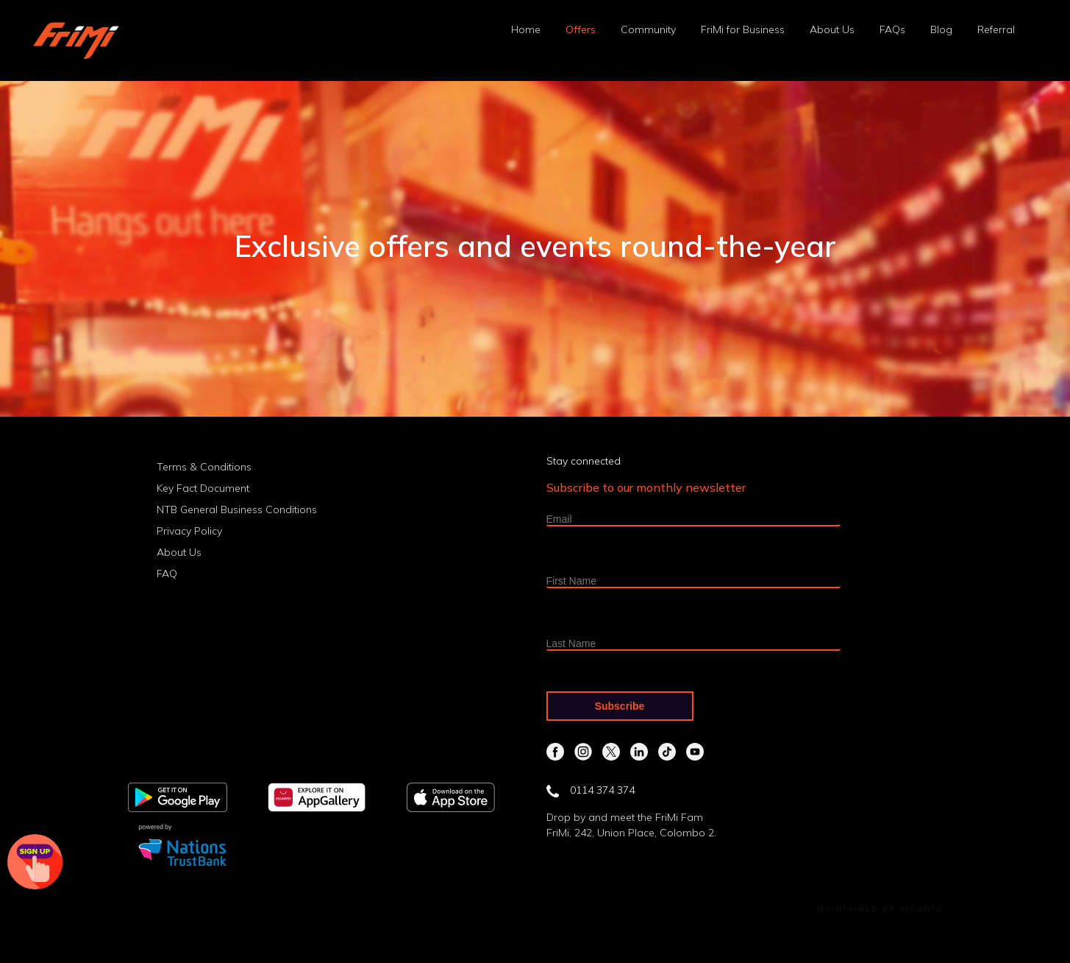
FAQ (167, 573)
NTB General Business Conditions (237, 509)
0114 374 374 (590, 790)
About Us (832, 29)
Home (526, 29)
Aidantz (921, 909)
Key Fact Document (203, 488)
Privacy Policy (189, 530)
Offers (581, 29)
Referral (996, 29)
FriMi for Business (743, 29)
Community (648, 29)
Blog (941, 29)
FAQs (892, 29)
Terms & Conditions (204, 466)
